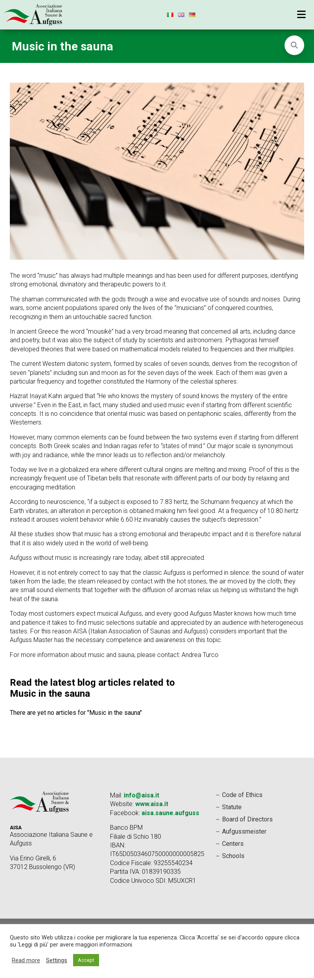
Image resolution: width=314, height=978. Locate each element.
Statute (232, 807)
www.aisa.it (151, 804)
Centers (233, 843)
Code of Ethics (242, 795)
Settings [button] (56, 960)
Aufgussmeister (244, 831)
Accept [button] (86, 960)
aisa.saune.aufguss (170, 813)
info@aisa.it (141, 795)
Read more (26, 960)
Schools (233, 856)
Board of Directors (247, 819)
